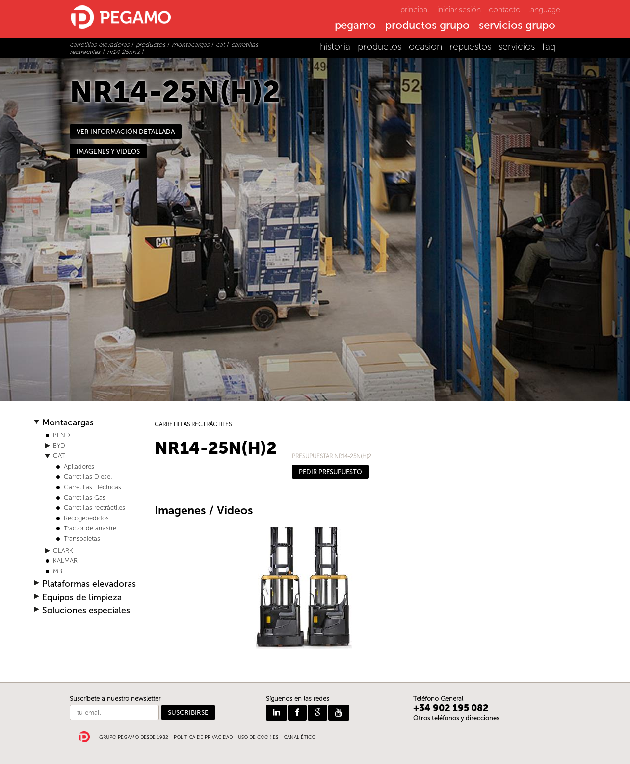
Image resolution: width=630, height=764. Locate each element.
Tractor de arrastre (90, 528)
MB (57, 571)
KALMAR (65, 560)
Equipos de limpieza (82, 597)
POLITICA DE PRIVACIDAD (203, 737)
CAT (59, 455)
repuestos (470, 46)
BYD (59, 445)
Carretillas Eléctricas (92, 487)
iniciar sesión (459, 9)
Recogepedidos (86, 518)
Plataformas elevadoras (89, 584)
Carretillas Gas (84, 497)
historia (335, 46)
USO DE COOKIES (258, 737)
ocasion (425, 46)
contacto (505, 9)
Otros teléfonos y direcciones (456, 718)
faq (548, 46)
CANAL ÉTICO (299, 737)
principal (414, 9)
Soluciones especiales (86, 611)
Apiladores (79, 466)
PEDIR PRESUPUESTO (330, 471)
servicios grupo (517, 26)
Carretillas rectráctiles (94, 507)
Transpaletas (82, 538)
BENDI (62, 435)
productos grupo (427, 26)
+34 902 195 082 (451, 707)
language (544, 9)
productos (379, 46)
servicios (517, 46)
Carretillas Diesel (88, 476)
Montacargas (68, 423)
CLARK (63, 550)
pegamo (355, 26)
